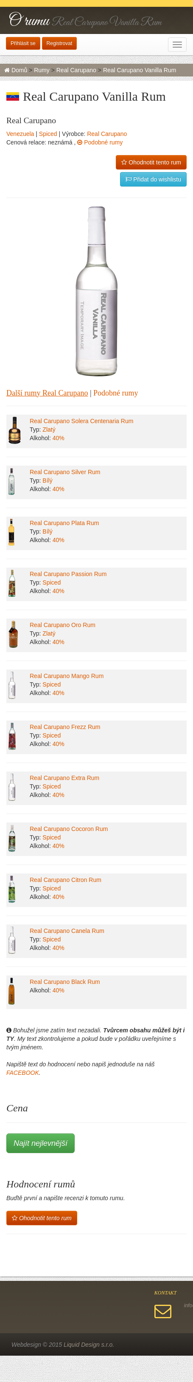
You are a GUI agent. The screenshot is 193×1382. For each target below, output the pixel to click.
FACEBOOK (22, 1072)
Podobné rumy (100, 142)
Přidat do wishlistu (153, 179)
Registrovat (60, 43)
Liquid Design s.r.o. (89, 1344)
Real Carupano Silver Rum (65, 472)
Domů (15, 70)
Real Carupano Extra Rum (64, 777)
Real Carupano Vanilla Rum (139, 70)
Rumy (42, 70)
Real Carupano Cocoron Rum (69, 828)
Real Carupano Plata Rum (64, 523)
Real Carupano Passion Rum (68, 574)
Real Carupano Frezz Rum (65, 727)
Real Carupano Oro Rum (62, 625)
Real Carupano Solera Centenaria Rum (81, 421)
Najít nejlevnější (40, 1143)
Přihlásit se (23, 43)
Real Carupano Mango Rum (66, 676)
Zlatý (48, 429)
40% (58, 438)
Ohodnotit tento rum (151, 162)
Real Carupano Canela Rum (67, 930)
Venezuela (20, 133)
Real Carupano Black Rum (65, 981)
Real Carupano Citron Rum (65, 879)
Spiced (48, 133)
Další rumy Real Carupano (47, 393)
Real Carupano (76, 70)
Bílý (47, 480)
